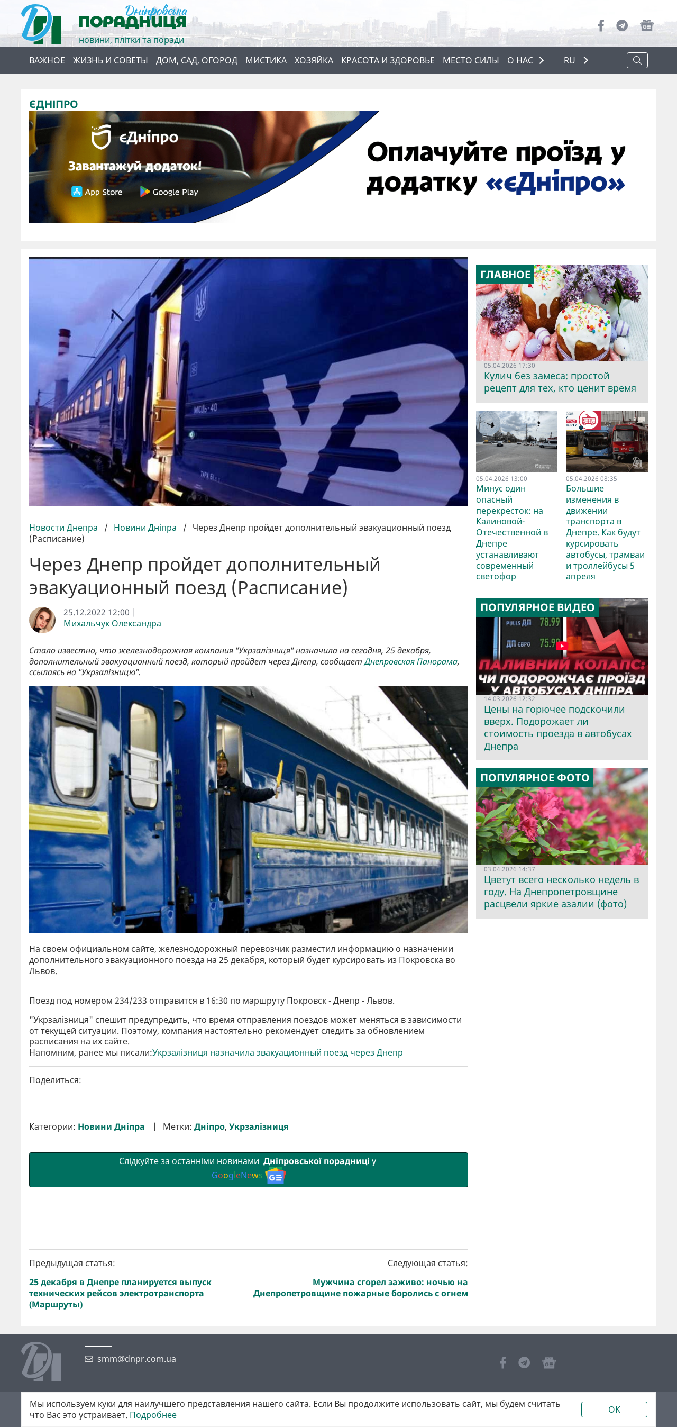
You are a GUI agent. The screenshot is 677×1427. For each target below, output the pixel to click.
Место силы (471, 60)
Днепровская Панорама (411, 661)
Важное (47, 60)
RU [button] (571, 60)
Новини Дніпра (145, 527)
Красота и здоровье (388, 60)
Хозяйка (314, 60)
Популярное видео (537, 607)
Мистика (266, 60)
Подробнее (153, 1415)
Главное (505, 274)
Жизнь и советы (110, 60)
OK (614, 1409)
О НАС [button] (520, 60)
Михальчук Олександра (112, 623)
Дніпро (209, 1305)
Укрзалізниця (259, 1305)
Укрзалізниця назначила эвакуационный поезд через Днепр (277, 1231)
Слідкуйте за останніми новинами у (248, 1347)
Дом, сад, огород (196, 60)
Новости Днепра (64, 527)
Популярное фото (535, 778)
